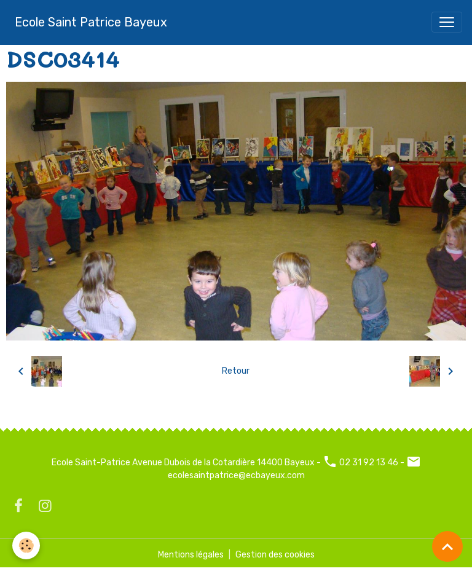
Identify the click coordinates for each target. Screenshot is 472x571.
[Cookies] (26, 545)
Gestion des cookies (275, 554)
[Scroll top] (447, 546)
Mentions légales (191, 554)
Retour (236, 371)
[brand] (91, 22)
